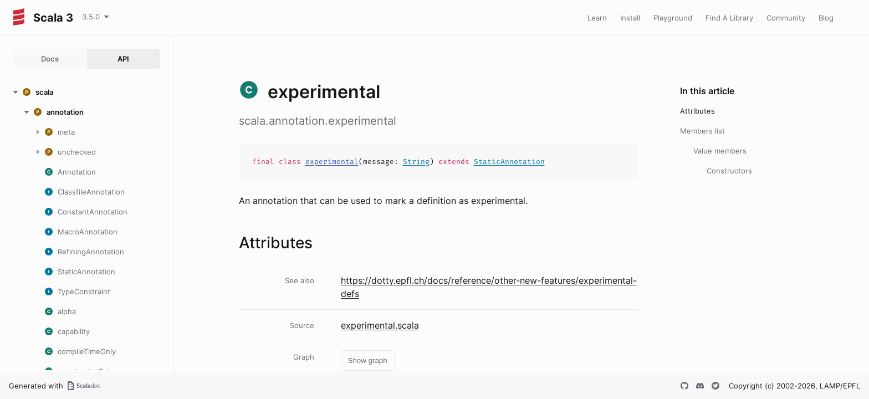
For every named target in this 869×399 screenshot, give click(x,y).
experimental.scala (380, 325)
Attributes (697, 110)
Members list (702, 130)
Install (630, 17)
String (416, 161)
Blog (826, 17)
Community (785, 17)
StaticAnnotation (509, 161)
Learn (597, 17)
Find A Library (729, 17)
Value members (720, 150)
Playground (672, 17)
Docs (50, 58)
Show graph (367, 360)
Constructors (729, 170)
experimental (332, 161)
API (123, 58)
